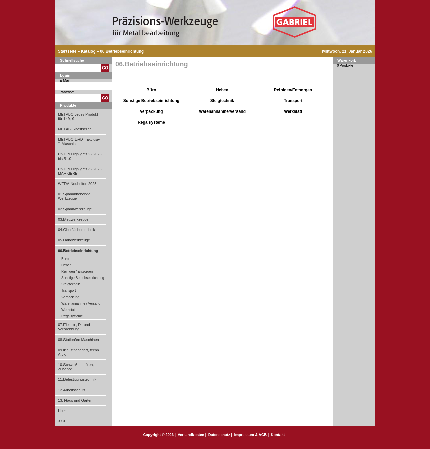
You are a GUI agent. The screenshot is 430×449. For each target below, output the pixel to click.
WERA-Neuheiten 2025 (77, 184)
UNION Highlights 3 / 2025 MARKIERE (80, 171)
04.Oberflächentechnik (76, 230)
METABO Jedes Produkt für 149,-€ (78, 116)
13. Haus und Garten (75, 400)
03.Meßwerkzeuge (73, 219)
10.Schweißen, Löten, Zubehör (76, 367)
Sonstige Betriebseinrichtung (82, 278)
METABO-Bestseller (74, 129)
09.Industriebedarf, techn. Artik (79, 352)
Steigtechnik (70, 284)
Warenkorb (346, 60)
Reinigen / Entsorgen (77, 271)
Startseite (67, 51)
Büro (65, 259)
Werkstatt (68, 310)
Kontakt (278, 435)
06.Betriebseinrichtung (122, 51)
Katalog (88, 51)
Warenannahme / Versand (80, 303)
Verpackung (70, 297)
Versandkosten (191, 435)
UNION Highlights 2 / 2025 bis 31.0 (80, 156)
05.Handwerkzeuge (74, 240)
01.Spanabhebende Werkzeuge (74, 196)
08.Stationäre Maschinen (78, 340)
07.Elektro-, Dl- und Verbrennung (74, 327)
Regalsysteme (72, 316)
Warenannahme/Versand (222, 111)
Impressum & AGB (250, 435)
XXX (62, 421)
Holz (62, 411)
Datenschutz (219, 435)
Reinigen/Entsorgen (293, 90)
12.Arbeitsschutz (71, 390)
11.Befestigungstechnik (77, 379)
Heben (66, 265)
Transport (68, 291)
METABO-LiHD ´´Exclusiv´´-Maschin (79, 141)
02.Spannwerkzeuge (75, 209)
